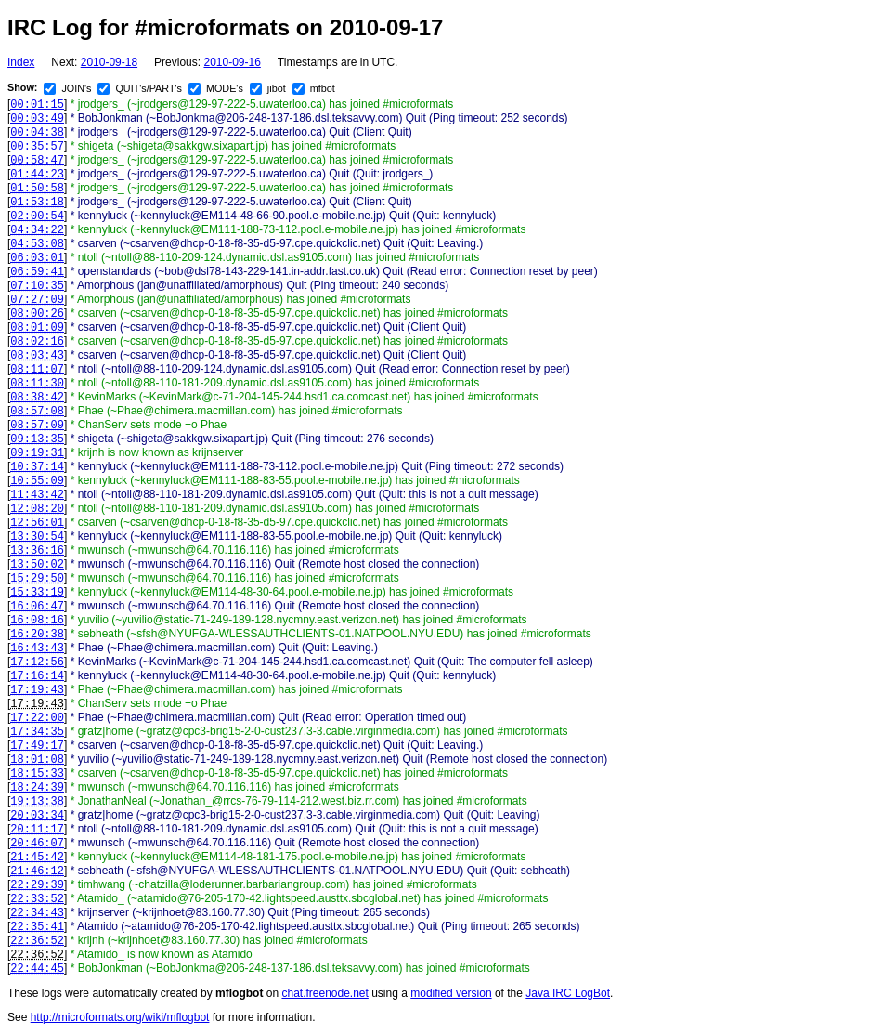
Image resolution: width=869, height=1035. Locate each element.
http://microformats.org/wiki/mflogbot (120, 1017)
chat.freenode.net (324, 993)
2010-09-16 (231, 62)
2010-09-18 (109, 62)
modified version (450, 993)
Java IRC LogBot (567, 993)
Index (20, 62)
